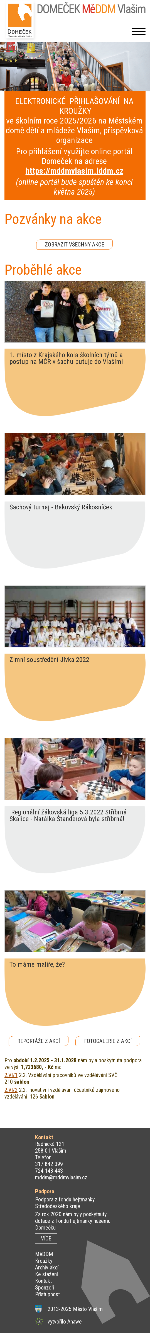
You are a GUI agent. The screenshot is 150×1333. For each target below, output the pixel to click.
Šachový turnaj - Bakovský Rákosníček (60, 507)
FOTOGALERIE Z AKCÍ (108, 1041)
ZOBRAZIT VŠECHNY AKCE (74, 244)
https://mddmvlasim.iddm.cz (74, 171)
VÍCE (46, 1238)
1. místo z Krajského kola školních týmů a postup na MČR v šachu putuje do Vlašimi (66, 358)
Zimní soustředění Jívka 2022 (49, 660)
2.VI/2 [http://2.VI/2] (11, 1090)
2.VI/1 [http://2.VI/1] (11, 1075)
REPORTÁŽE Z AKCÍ (38, 1041)
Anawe (74, 1321)
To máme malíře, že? (37, 964)
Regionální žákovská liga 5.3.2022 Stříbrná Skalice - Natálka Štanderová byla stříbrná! (68, 815)
